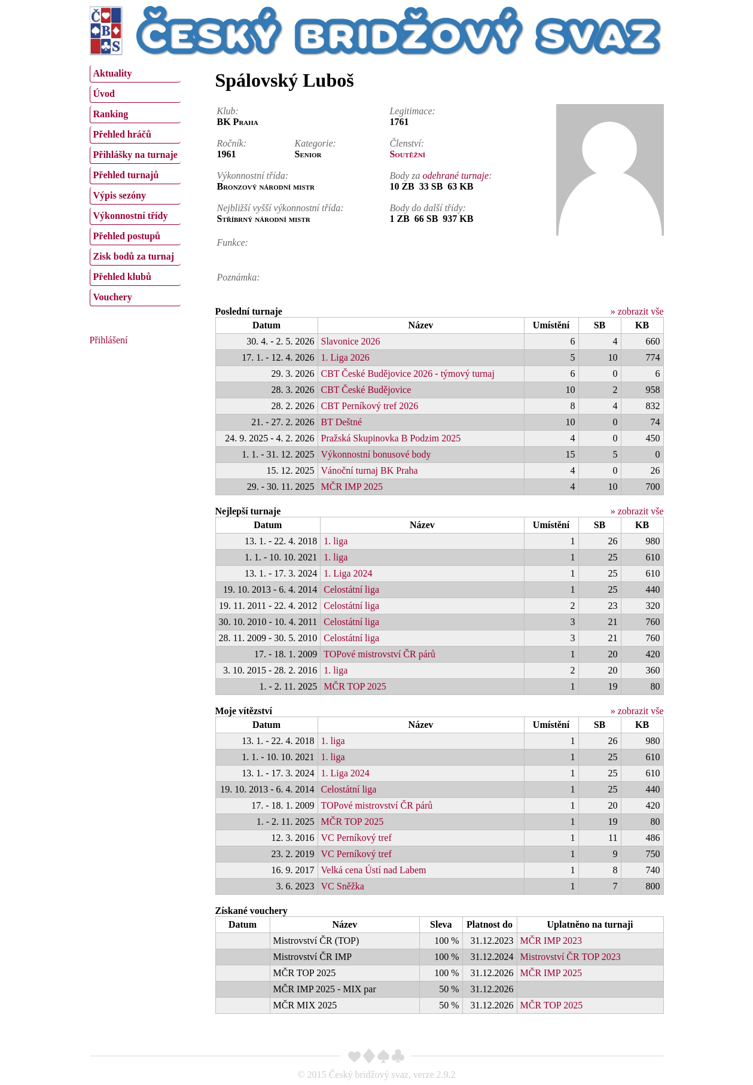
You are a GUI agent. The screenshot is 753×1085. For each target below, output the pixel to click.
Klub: (228, 111)
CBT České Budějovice (366, 390)
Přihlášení (109, 340)
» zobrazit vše (637, 311)
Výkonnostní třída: (253, 175)
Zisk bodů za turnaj (134, 256)
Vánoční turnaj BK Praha (369, 470)
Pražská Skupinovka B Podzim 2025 (391, 438)
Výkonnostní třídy (130, 216)
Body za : (440, 175)
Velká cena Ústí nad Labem (373, 870)
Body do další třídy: (427, 208)
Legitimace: (412, 111)
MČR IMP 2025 (352, 486)
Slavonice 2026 (350, 341)
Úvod (104, 94)
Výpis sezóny (119, 195)
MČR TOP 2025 (355, 686)
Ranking (111, 114)
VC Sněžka (342, 886)
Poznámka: (238, 277)
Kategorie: (315, 143)
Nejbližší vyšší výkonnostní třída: (280, 208)
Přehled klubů (122, 277)
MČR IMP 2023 (551, 940)
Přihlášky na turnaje (135, 155)
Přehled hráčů (122, 134)
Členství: (406, 143)
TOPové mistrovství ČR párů (379, 654)
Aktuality (112, 73)
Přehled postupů (126, 236)
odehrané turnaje (456, 175)
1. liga (335, 541)
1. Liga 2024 (348, 573)
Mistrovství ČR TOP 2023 (570, 957)
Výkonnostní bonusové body (376, 454)
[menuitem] (135, 74)
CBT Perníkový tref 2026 (370, 406)
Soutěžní (407, 154)
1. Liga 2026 (345, 357)
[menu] (135, 184)
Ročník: (232, 143)
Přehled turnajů (126, 175)
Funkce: (232, 242)
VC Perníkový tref (356, 838)
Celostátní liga (351, 589)
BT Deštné (341, 422)
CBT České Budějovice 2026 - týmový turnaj (408, 373)
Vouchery (112, 297)
